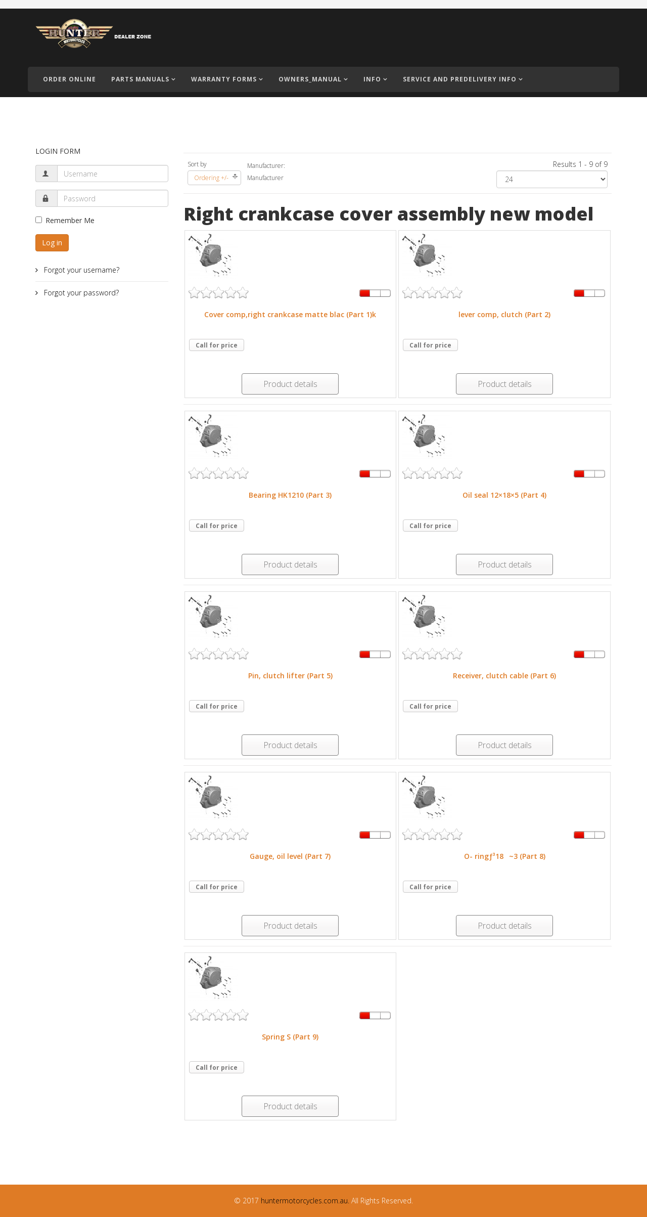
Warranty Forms (224, 79)
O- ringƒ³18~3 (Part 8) (504, 856)
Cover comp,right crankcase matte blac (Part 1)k (290, 314)
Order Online (69, 79)
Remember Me (65, 220)
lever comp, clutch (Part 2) (504, 314)
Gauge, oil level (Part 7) (290, 856)
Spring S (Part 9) (290, 1036)
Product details (290, 383)
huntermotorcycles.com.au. (305, 1200)
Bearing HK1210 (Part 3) (290, 495)
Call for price (217, 345)
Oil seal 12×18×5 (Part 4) (504, 495)
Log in (52, 242)
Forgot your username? (80, 270)
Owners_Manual (310, 79)
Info (372, 79)
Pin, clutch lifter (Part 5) (290, 675)
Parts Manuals (140, 79)
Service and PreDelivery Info (460, 79)
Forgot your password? (80, 292)
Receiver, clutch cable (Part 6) (504, 675)
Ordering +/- (211, 177)
